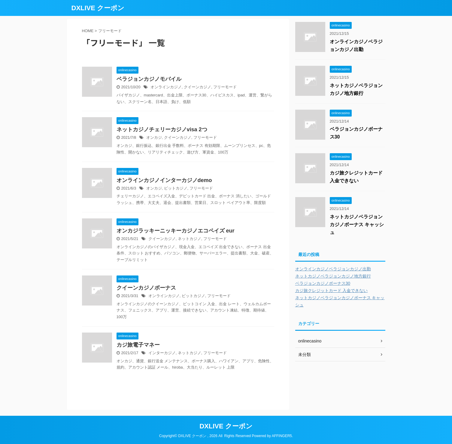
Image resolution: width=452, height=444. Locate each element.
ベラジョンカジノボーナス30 (322, 283)
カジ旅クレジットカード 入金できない (331, 290)
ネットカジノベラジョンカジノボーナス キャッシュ (357, 224)
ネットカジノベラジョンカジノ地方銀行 (333, 276)
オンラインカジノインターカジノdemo (164, 180)
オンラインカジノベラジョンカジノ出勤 (333, 268)
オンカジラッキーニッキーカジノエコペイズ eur (176, 231)
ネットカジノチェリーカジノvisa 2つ (162, 129)
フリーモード (225, 87)
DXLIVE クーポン (98, 8)
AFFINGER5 (282, 436)
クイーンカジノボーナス (146, 288)
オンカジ (154, 137)
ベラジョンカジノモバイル (149, 79)
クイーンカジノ (197, 87)
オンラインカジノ (166, 87)
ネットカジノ (189, 238)
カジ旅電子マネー (138, 345)
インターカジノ (162, 353)
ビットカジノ (175, 188)
